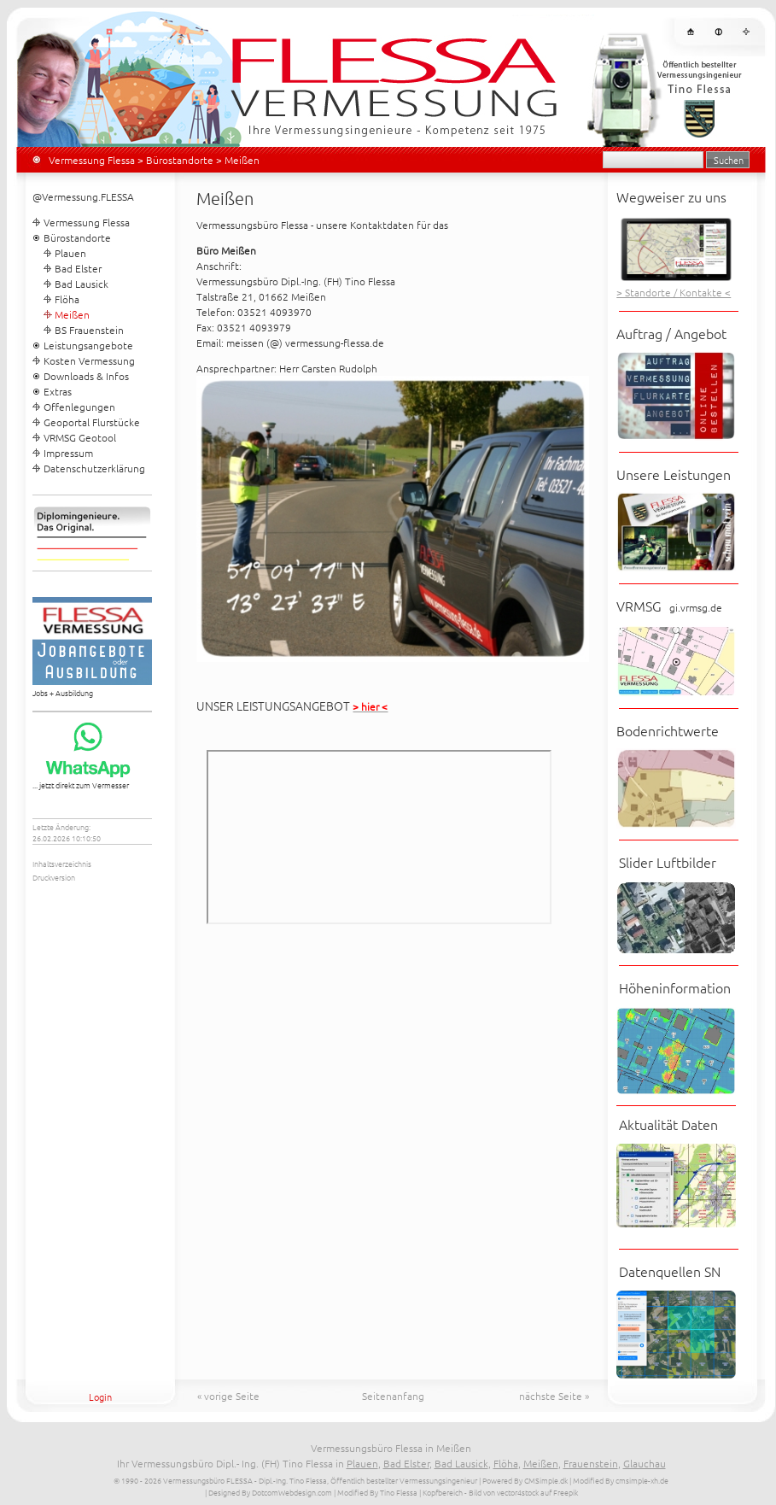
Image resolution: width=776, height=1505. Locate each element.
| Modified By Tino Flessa (375, 1491)
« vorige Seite (228, 1396)
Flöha (67, 299)
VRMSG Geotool (80, 437)
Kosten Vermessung (89, 360)
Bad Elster (78, 268)
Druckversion (53, 876)
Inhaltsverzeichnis (61, 863)
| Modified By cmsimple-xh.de (618, 1479)
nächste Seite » (554, 1396)
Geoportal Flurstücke (92, 422)
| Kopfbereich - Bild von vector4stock (479, 1491)
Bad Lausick (81, 283)
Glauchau (644, 1463)
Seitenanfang (393, 1396)
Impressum (68, 453)
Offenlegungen (79, 406)
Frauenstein (590, 1463)
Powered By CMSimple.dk (525, 1479)
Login (100, 1396)
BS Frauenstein (89, 330)
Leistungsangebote (88, 345)
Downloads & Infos (86, 376)
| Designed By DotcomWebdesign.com (268, 1491)
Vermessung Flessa (92, 160)
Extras (58, 391)
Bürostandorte (179, 160)
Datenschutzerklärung (94, 468)
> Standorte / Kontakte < (673, 292)
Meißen (540, 1463)
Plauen (70, 253)
